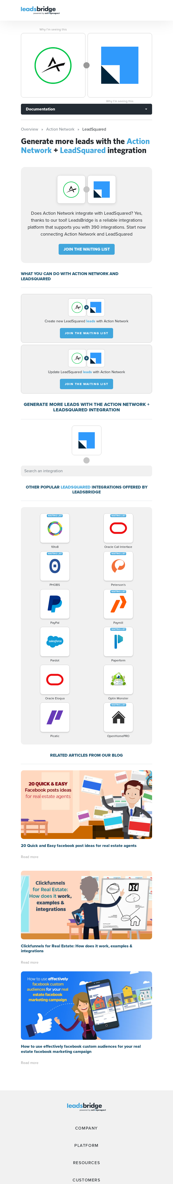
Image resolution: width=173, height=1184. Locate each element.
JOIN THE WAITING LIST (87, 249)
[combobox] (86, 471)
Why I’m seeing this (53, 29)
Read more (29, 788)
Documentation (40, 109)
